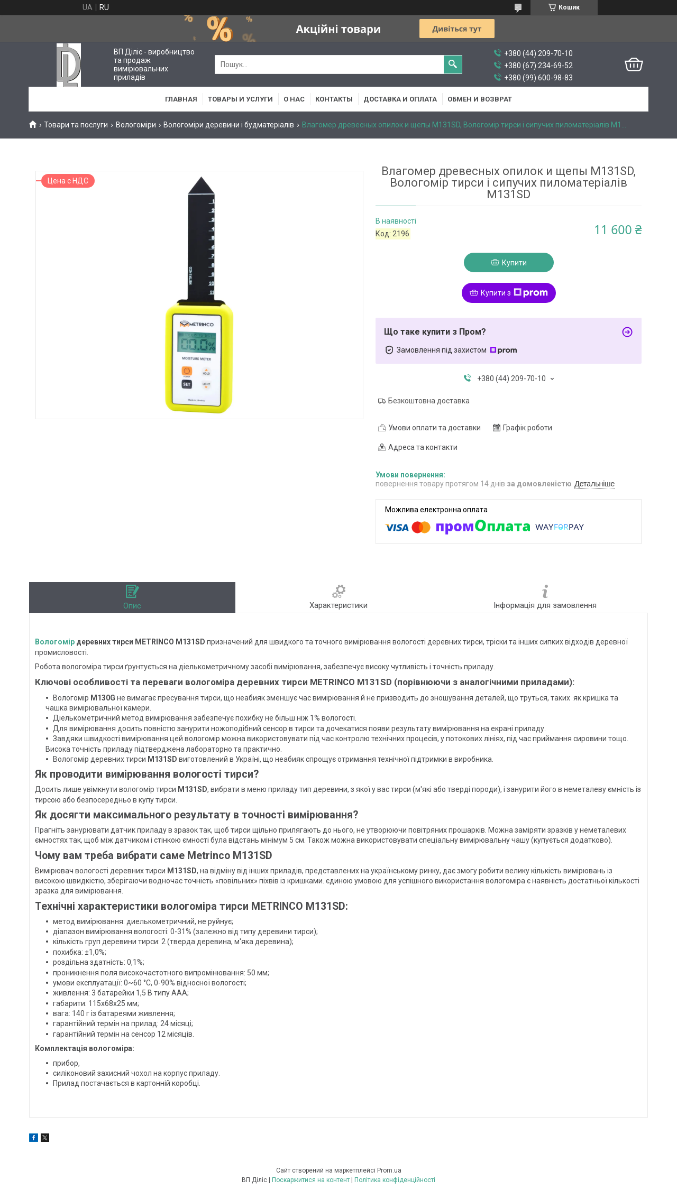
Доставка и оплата (400, 99)
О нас (294, 99)
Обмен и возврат (479, 99)
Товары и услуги (240, 99)
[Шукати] (453, 64)
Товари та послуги (76, 125)
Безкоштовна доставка (429, 400)
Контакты (334, 99)
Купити (514, 263)
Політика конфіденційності (394, 1180)
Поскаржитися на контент (311, 1180)
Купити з (514, 293)
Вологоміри (136, 125)
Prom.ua (389, 1170)
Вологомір (55, 642)
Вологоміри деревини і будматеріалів (228, 125)
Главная (181, 99)
